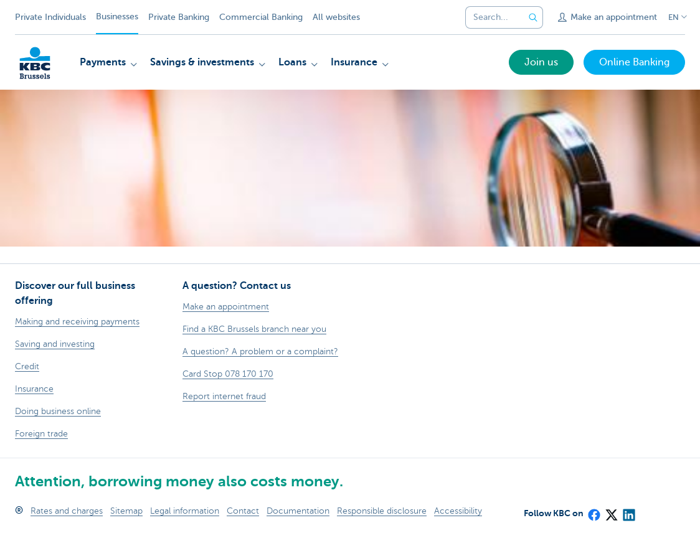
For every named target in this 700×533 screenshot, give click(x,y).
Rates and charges (67, 511)
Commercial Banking (261, 17)
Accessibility (458, 511)
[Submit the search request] (533, 17)
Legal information (184, 511)
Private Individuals (50, 17)
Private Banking (178, 17)
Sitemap (126, 511)
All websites (336, 17)
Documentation (298, 511)
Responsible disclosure (382, 511)
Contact (243, 511)
